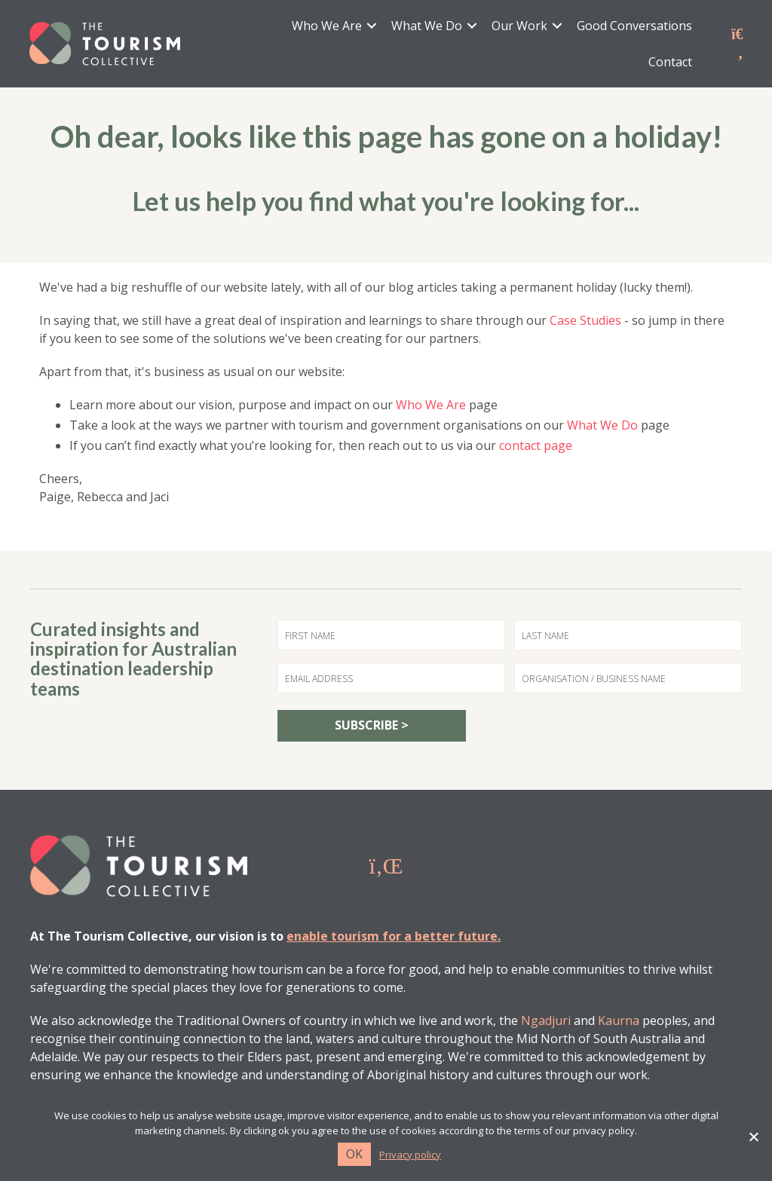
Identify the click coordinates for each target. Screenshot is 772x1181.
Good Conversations (633, 26)
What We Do (426, 26)
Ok (354, 1154)
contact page (535, 446)
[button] (371, 26)
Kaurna (618, 1021)
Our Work (519, 26)
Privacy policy (410, 1155)
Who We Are (326, 26)
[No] (753, 1136)
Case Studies (585, 321)
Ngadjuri (546, 1021)
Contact (669, 62)
